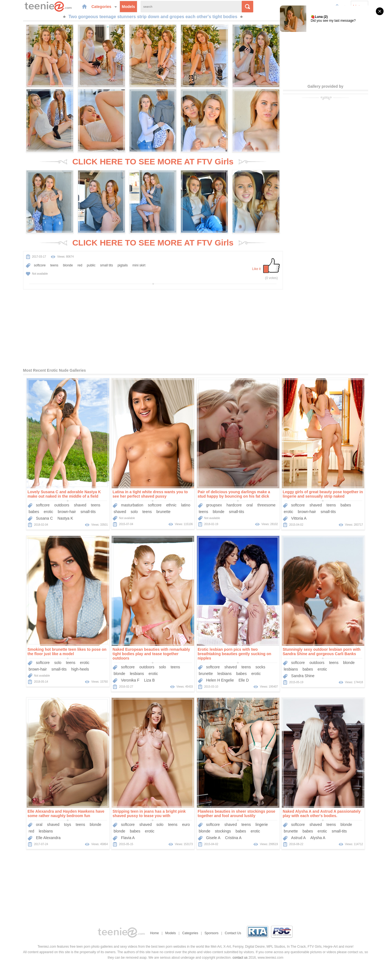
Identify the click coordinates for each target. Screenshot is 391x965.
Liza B (149, 680)
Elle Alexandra (48, 838)
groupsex (214, 505)
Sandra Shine (303, 676)
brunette (163, 511)
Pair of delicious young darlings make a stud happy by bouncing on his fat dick (234, 494)
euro (186, 824)
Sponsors (212, 933)
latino (185, 505)
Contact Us (233, 933)
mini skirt (139, 265)
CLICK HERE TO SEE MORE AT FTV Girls (152, 161)
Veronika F (130, 680)
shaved (80, 505)
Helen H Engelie (220, 680)
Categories (104, 6)
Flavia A (128, 838)
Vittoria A (299, 518)
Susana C (44, 518)
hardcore (234, 505)
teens (54, 265)
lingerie (261, 824)
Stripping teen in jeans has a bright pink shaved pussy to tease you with (149, 813)
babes (34, 511)
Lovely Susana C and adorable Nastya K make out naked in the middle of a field (64, 494)
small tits (106, 265)
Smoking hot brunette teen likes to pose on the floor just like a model (66, 651)
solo (134, 511)
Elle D (243, 680)
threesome (266, 505)
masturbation (132, 505)
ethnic (171, 505)
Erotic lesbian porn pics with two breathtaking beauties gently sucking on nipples (234, 653)
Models (128, 6)
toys (67, 824)
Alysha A (317, 838)
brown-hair (67, 511)
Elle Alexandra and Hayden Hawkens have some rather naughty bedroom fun (65, 813)
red (80, 265)
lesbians (137, 673)
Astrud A (298, 838)
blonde (68, 265)
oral (249, 505)
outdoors (61, 505)
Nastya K (65, 518)
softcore (40, 265)
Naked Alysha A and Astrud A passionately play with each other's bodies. (321, 813)
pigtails (122, 265)
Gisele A (213, 838)
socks (260, 667)
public (91, 265)
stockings (223, 831)
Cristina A (233, 838)
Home (154, 933)
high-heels (80, 669)
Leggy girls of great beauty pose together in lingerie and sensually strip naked (323, 494)
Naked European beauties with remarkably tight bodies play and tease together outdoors (151, 653)
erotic (48, 511)
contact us (240, 958)
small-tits (88, 511)
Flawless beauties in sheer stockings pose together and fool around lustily (236, 813)
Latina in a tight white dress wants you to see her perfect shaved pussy (150, 494)
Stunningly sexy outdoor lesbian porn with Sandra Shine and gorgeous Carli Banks (321, 651)
